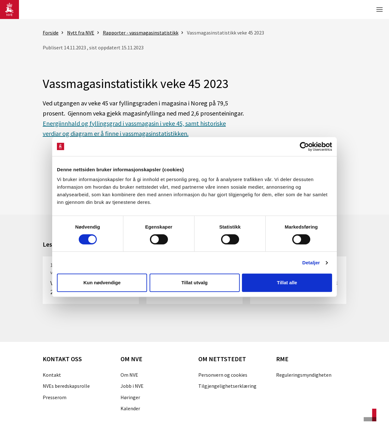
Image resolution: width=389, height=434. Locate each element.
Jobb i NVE (132, 386)
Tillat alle (287, 282)
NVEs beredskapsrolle (66, 386)
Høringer (130, 397)
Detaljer (311, 262)
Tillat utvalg (194, 282)
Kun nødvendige (102, 282)
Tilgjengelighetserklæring (227, 386)
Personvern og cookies (222, 375)
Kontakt (52, 375)
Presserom (54, 397)
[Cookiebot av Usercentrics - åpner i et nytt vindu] (304, 146)
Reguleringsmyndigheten (303, 375)
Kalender (130, 408)
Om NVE (129, 375)
